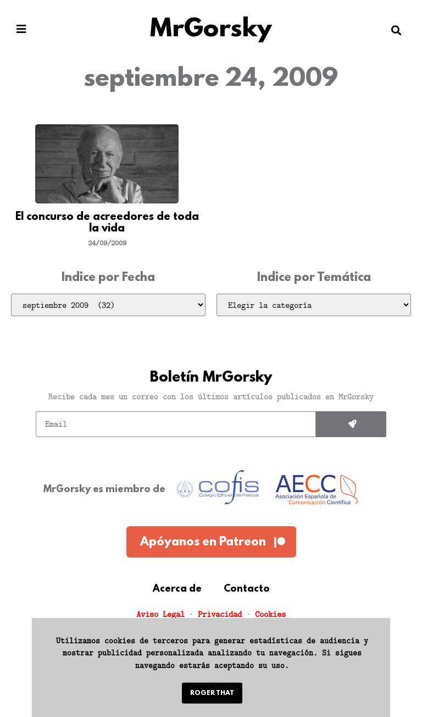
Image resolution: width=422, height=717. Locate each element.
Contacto (247, 589)
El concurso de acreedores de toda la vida (107, 223)
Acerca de (177, 589)
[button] (21, 29)
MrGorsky (211, 30)
